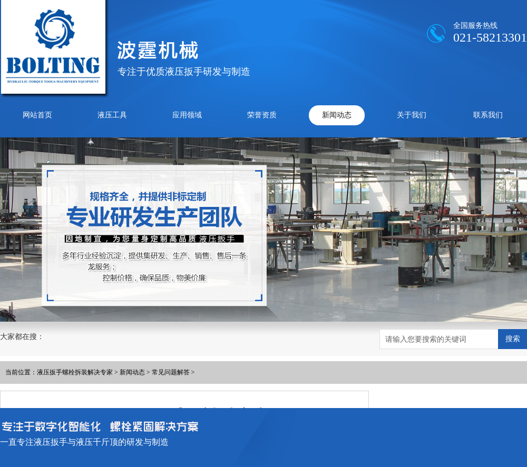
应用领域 (187, 115)
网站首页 (37, 115)
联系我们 (488, 115)
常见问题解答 (171, 372)
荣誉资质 (262, 115)
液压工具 (112, 115)
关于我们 (411, 115)
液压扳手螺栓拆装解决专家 (75, 372)
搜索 (512, 338)
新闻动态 (337, 115)
